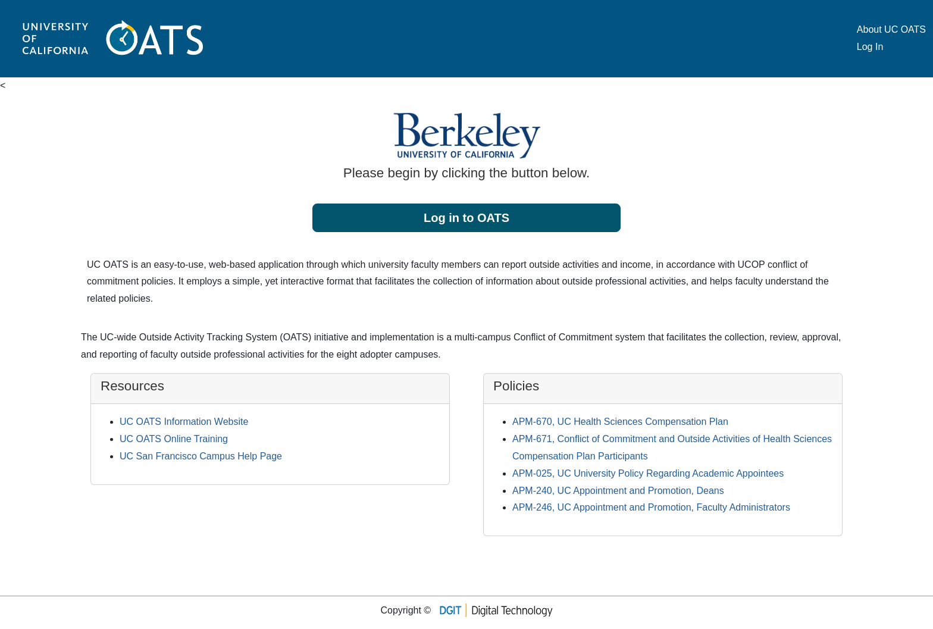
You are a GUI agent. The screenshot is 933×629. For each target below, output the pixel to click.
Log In (870, 47)
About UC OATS (891, 29)
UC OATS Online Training (174, 439)
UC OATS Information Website (184, 422)
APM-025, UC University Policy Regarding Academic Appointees (648, 473)
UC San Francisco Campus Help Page (201, 456)
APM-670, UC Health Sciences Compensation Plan (620, 422)
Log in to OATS (466, 217)
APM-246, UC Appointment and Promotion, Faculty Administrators (651, 507)
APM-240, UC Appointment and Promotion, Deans (618, 491)
